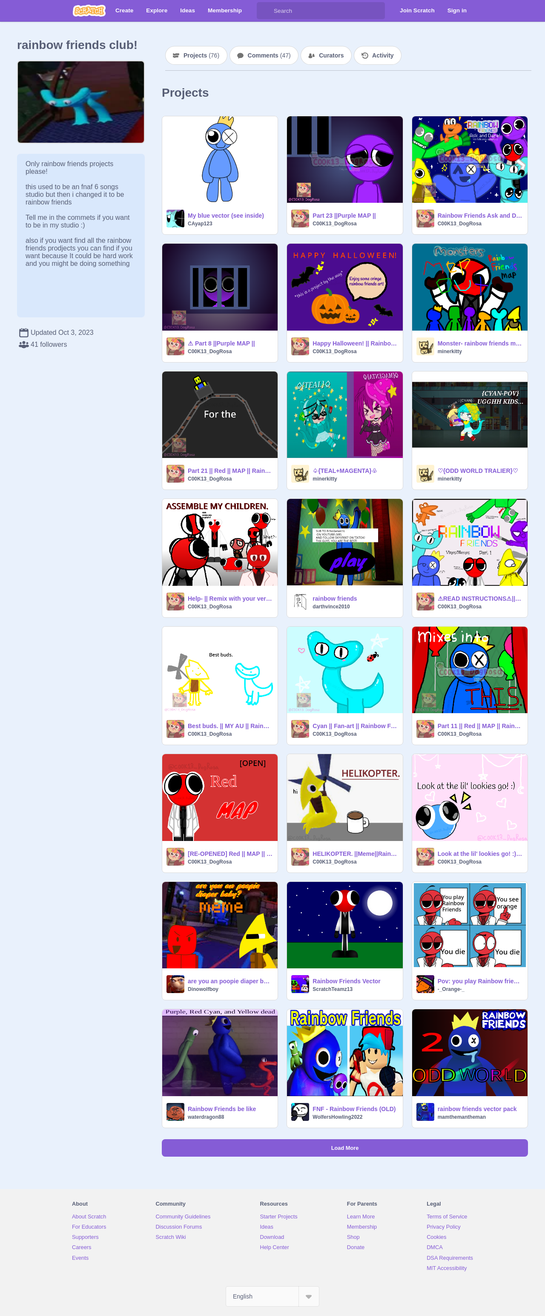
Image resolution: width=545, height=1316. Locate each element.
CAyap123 (200, 224)
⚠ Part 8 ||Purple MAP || (221, 343)
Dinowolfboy (203, 989)
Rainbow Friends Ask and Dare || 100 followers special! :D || (480, 215)
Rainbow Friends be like (222, 1109)
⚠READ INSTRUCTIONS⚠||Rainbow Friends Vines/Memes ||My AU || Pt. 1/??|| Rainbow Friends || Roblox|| (480, 598)
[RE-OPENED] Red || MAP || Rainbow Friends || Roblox (230, 853)
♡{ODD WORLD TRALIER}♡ (478, 470)
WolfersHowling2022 (337, 1117)
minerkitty (450, 351)
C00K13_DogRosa (334, 224)
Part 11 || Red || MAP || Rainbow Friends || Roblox (480, 726)
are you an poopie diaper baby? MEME (230, 981)
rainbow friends (335, 598)
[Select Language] (272, 1296)
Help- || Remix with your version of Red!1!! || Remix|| (230, 598)
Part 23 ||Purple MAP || (344, 215)
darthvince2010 (331, 607)
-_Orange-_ (451, 989)
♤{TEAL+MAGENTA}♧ (345, 470)
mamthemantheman (462, 1117)
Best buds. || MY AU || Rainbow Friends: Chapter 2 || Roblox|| (230, 726)
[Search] (265, 10)
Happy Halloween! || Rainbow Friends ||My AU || (355, 343)
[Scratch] (89, 10)
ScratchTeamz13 (333, 989)
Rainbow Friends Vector (346, 981)
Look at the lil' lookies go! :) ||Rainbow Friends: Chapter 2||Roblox (480, 853)
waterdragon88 (206, 1117)
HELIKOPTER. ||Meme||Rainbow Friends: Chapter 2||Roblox (355, 853)
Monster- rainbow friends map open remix (480, 343)
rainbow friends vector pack (477, 1109)
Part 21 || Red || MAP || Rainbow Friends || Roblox (230, 470)
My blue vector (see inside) (226, 215)
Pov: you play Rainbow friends (480, 981)
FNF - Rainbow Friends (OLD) (354, 1109)
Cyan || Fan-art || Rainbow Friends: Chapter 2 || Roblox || (355, 726)
